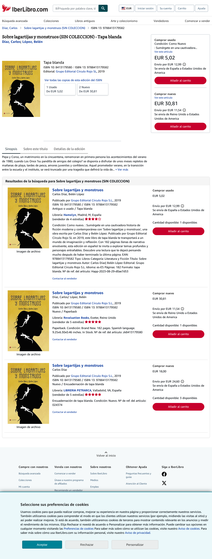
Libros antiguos (85, 21)
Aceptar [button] (42, 544)
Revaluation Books (76, 317)
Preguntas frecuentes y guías (138, 475)
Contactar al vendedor (64, 278)
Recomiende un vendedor (68, 490)
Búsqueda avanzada (15, 21)
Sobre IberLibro (98, 473)
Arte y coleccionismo (124, 21)
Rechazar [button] (86, 544)
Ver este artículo (163, 51)
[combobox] (75, 8)
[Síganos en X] (164, 483)
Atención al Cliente (136, 483)
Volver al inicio (106, 455)
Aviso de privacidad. (138, 532)
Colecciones (51, 21)
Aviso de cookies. (189, 528)
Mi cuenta (24, 486)
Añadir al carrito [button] (180, 80)
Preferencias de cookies (79, 528)
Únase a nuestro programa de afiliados (68, 481)
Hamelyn (70, 214)
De (60, 89)
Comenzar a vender (197, 21)
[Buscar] (103, 8)
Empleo (94, 486)
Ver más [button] (123, 169)
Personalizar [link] (135, 544)
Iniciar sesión (146, 8)
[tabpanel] (75, 163)
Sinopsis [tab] (11, 149)
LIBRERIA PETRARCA (77, 390)
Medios (94, 480)
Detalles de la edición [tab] (69, 149)
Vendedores (161, 21)
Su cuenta (166, 8)
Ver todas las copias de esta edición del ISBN (73, 80)
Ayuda (201, 8)
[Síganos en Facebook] (164, 474)
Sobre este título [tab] (35, 149)
